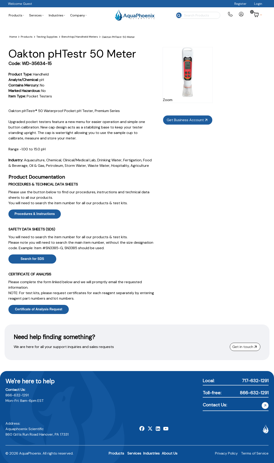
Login (258, 4)
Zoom (203, 91)
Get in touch (244, 346)
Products (116, 453)
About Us (169, 453)
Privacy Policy (226, 453)
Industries (151, 453)
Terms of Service (255, 453)
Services (134, 453)
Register (240, 4)
